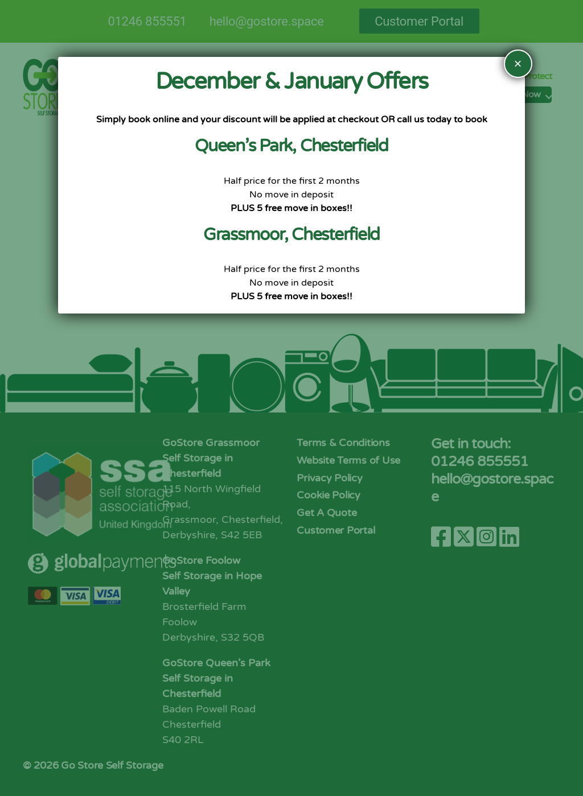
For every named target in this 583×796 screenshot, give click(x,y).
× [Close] (518, 63)
